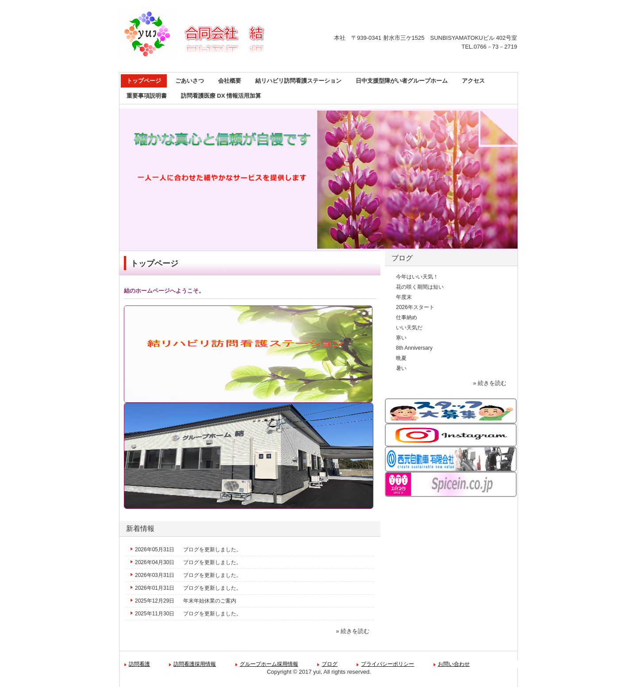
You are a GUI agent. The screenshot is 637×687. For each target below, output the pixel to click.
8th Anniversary (414, 348)
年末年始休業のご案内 (209, 601)
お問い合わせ (454, 664)
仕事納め (406, 317)
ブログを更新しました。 (212, 549)
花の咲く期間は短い (420, 287)
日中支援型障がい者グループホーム (402, 80)
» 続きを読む (352, 631)
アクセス (473, 80)
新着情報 (140, 528)
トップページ (144, 80)
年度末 (404, 297)
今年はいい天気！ (417, 277)
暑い (401, 368)
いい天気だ (409, 327)
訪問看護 (139, 664)
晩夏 (401, 358)
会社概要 (229, 80)
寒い (401, 338)
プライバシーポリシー (387, 664)
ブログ (402, 258)
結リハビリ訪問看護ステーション (298, 80)
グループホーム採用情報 (269, 664)
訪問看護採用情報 (194, 664)
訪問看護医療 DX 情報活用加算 (221, 95)
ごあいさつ (189, 80)
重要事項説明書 (147, 95)
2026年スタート (415, 307)
